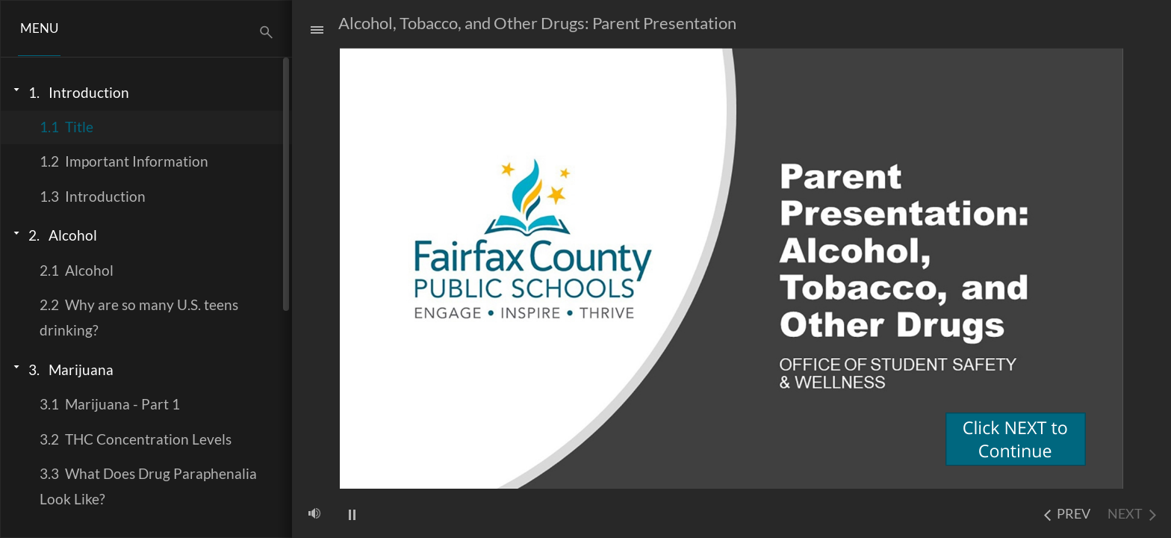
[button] (39, 28)
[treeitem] (146, 92)
